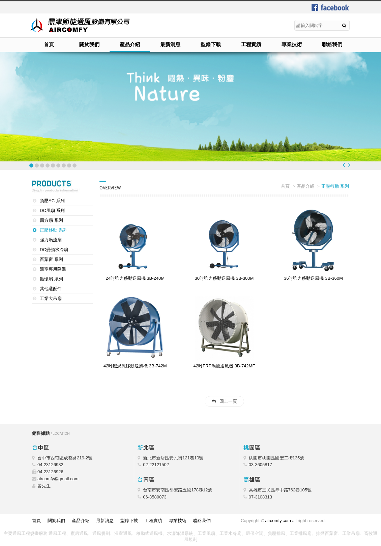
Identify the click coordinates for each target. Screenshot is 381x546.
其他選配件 (51, 288)
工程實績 (251, 44)
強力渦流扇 (51, 239)
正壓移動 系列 (53, 230)
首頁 (49, 44)
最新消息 (170, 44)
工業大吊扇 (51, 298)
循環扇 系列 (51, 278)
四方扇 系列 (51, 220)
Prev (344, 164)
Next (349, 164)
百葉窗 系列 (51, 259)
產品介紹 (130, 44)
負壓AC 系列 (52, 200)
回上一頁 (228, 401)
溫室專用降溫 (53, 269)
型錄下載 (211, 44)
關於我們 (89, 44)
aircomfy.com (278, 520)
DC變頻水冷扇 (54, 249)
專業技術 (292, 44)
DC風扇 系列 (52, 210)
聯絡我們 (332, 44)
